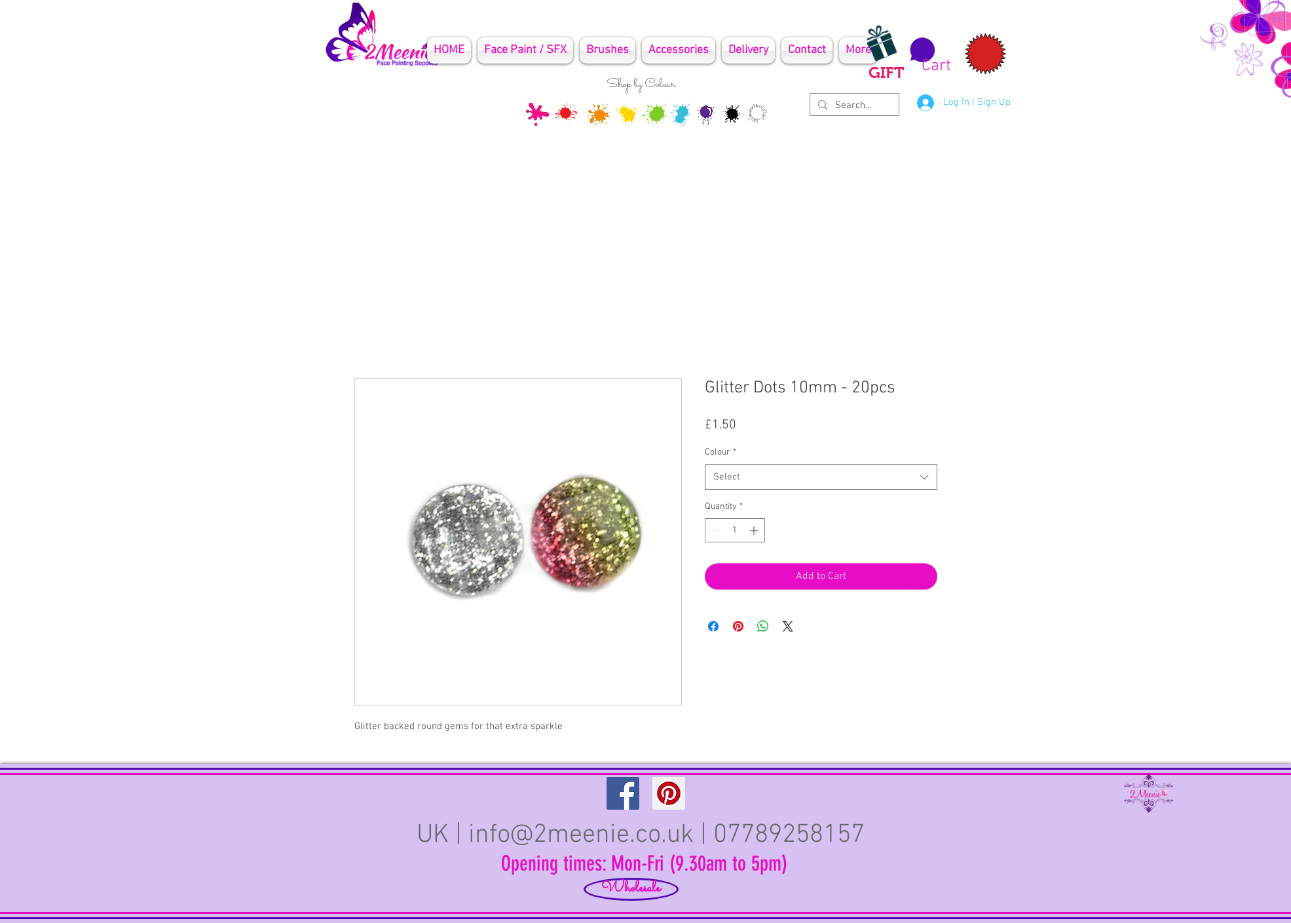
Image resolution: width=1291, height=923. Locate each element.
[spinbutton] (735, 530)
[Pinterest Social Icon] (668, 793)
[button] (928, 55)
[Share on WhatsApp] (763, 626)
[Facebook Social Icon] (623, 793)
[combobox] (821, 477)
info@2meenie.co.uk (581, 835)
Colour (720, 452)
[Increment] (755, 530)
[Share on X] (788, 626)
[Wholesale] (631, 889)
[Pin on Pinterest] (738, 626)
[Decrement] (715, 530)
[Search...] (853, 106)
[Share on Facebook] (713, 626)
